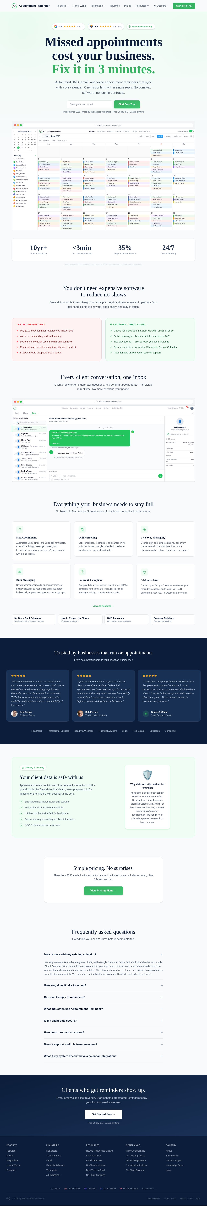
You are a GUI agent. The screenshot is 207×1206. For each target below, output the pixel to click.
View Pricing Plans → (103, 894)
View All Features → (103, 610)
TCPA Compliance (135, 1156)
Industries (115, 6)
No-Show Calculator (96, 1165)
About (169, 1151)
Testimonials (172, 1156)
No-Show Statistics (95, 1175)
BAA (198, 1199)
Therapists (51, 1170)
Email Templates (94, 1160)
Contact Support (174, 1160)
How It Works (79, 6)
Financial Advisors (55, 1165)
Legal (49, 1160)
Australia (90, 1189)
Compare (11, 1170)
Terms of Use (170, 1199)
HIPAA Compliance (135, 1151)
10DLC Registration (136, 1160)
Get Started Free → (103, 1118)
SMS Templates (94, 1156)
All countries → (149, 1189)
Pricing (127, 6)
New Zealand (108, 1189)
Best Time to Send (95, 1170)
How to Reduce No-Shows (99, 1151)
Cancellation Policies (136, 1165)
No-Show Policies (135, 1170)
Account (161, 5)
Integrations (98, 6)
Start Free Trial (184, 6)
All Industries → (54, 1175)
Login (168, 1170)
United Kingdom (129, 1189)
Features (62, 6)
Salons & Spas (53, 1156)
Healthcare (51, 1151)
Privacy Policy (153, 1199)
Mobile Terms (186, 1199)
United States (72, 1189)
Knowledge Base (174, 1165)
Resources (142, 6)
